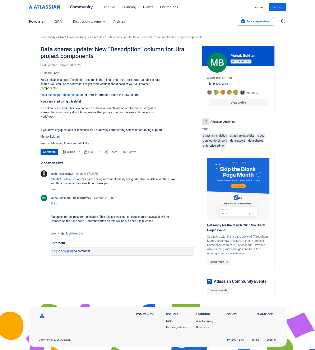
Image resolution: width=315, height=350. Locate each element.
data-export (237, 140)
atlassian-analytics (215, 135)
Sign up (277, 7)
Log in (258, 7)
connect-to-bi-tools (215, 140)
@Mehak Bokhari (61, 179)
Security (271, 339)
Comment (49, 151)
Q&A (60, 21)
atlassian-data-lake (242, 135)
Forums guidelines (176, 327)
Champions (169, 7)
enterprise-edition (214, 145)
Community (81, 7)
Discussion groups (89, 21)
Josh (54, 173)
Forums (110, 7)
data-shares (255, 140)
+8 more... (252, 92)
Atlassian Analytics (79, 37)
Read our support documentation (62, 94)
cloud (260, 135)
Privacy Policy (235, 339)
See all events (218, 290)
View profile (238, 102)
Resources (202, 327)
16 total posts (220, 83)
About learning (204, 321)
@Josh (55, 203)
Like (53, 189)
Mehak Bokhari (60, 198)
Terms (255, 339)
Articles (119, 21)
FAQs (169, 321)
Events (148, 7)
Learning (129, 7)
